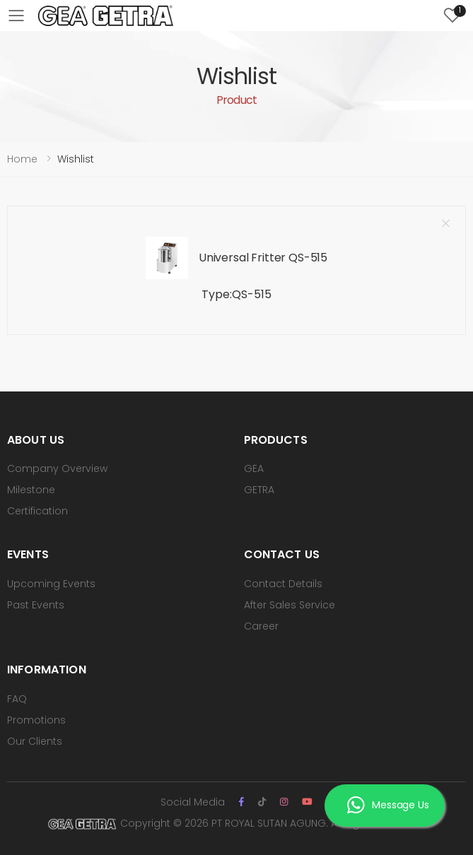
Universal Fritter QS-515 (263, 257)
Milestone (31, 490)
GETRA (259, 490)
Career (261, 626)
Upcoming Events (51, 584)
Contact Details (283, 584)
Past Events (35, 605)
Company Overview (57, 468)
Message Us (387, 807)
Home (22, 159)
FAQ (17, 699)
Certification (37, 511)
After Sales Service (289, 605)
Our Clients (34, 741)
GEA (254, 468)
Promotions (36, 720)
